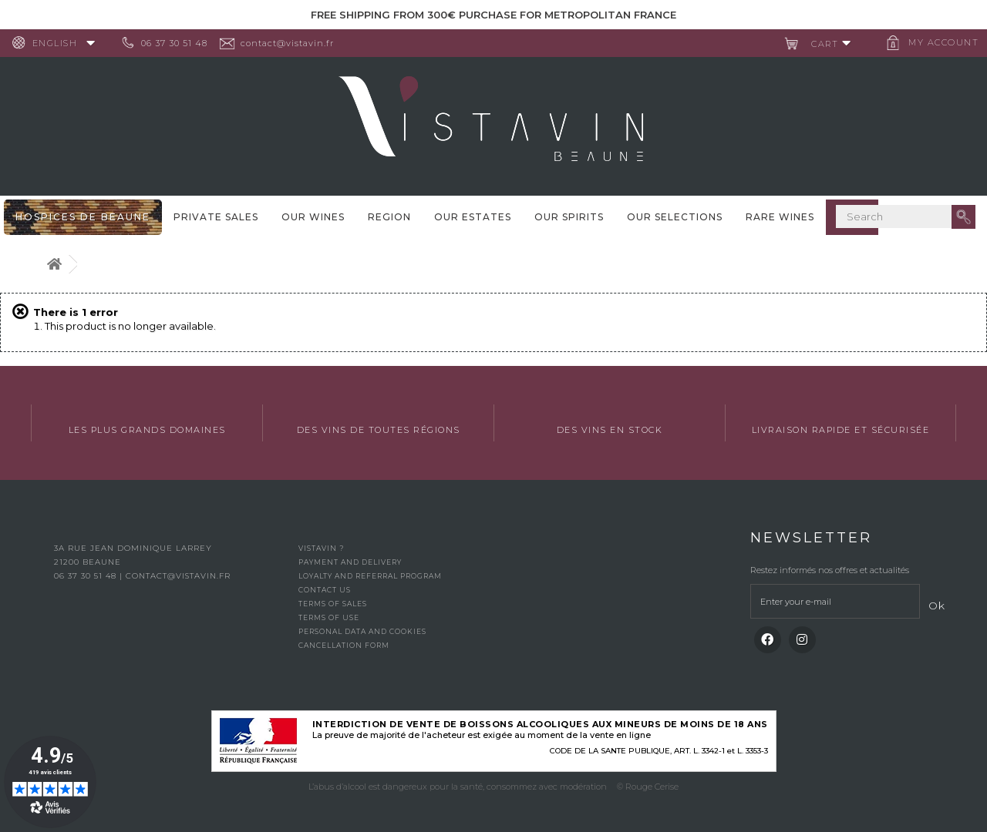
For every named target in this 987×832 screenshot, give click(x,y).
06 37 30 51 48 (180, 43)
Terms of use (328, 617)
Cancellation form (343, 645)
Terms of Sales (332, 603)
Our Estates (472, 217)
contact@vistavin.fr (293, 43)
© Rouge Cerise (648, 786)
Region (389, 217)
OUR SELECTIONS (675, 217)
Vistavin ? (321, 548)
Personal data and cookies (362, 631)
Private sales (215, 217)
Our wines (313, 217)
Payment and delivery (350, 562)
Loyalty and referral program (370, 576)
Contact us (324, 589)
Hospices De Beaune (82, 217)
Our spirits (569, 217)
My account (937, 42)
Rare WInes (780, 217)
